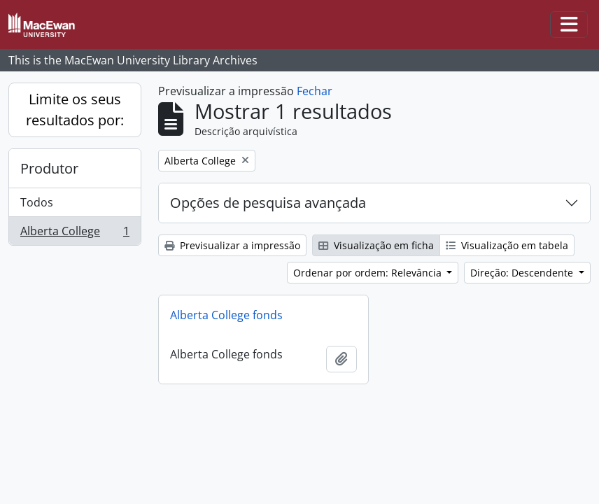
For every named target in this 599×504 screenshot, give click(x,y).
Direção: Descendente (523, 272)
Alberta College (74, 234)
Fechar (314, 91)
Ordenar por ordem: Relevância (368, 272)
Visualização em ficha (376, 245)
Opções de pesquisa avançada (268, 202)
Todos (36, 202)
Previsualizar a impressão (232, 245)
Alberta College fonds (226, 315)
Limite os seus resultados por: (75, 110)
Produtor (49, 168)
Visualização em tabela (507, 245)
